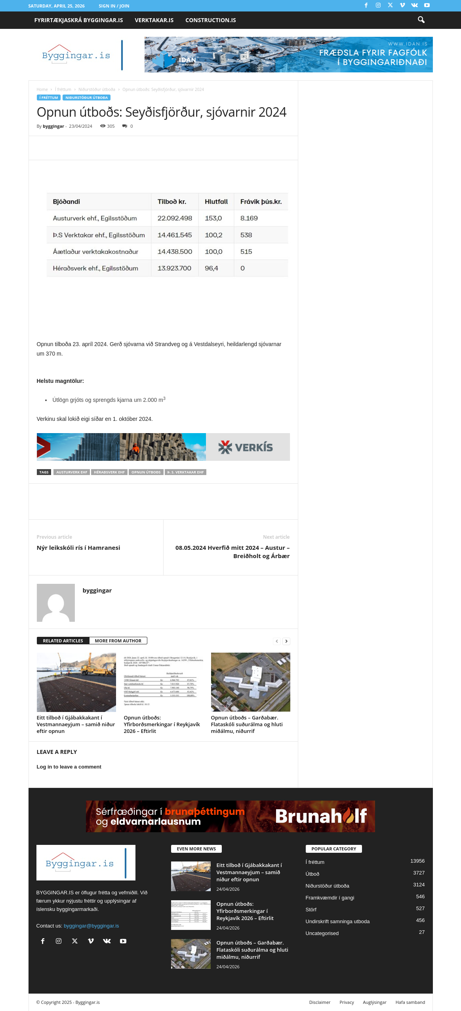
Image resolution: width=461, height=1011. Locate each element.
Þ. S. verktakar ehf (186, 472)
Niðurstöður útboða (96, 89)
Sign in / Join (114, 6)
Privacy (346, 1002)
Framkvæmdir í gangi (330, 898)
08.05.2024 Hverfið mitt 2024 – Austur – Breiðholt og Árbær (232, 551)
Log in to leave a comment (69, 767)
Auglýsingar (375, 1002)
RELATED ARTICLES (63, 641)
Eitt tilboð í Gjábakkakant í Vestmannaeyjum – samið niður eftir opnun (76, 724)
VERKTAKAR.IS (154, 20)
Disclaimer (320, 1002)
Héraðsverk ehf (109, 472)
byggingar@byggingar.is (91, 926)
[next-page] (286, 641)
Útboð (313, 874)
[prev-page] (277, 641)
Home (42, 89)
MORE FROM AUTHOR (118, 641)
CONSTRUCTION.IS (210, 20)
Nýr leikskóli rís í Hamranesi (78, 547)
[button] (421, 20)
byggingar (53, 126)
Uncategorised (322, 933)
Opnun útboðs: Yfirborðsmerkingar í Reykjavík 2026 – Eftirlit (162, 724)
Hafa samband (410, 1002)
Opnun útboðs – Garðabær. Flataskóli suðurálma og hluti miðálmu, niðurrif (247, 724)
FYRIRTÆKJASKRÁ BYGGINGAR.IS (78, 20)
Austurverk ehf (71, 472)
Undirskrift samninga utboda (338, 921)
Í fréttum (63, 89)
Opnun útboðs (145, 472)
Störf (311, 910)
